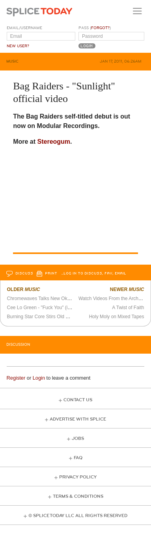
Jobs (78, 438)
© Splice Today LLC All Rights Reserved (77, 516)
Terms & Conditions (78, 496)
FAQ (78, 458)
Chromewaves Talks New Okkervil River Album (56, 298)
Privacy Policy (78, 477)
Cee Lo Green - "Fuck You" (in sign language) (55, 307)
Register (16, 378)
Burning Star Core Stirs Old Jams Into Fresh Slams (60, 316)
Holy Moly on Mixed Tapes (116, 316)
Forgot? (100, 28)
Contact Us (77, 400)
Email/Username (24, 28)
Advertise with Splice (78, 419)
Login (39, 378)
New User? (18, 46)
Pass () (94, 28)
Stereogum (54, 141)
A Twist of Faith (128, 307)
